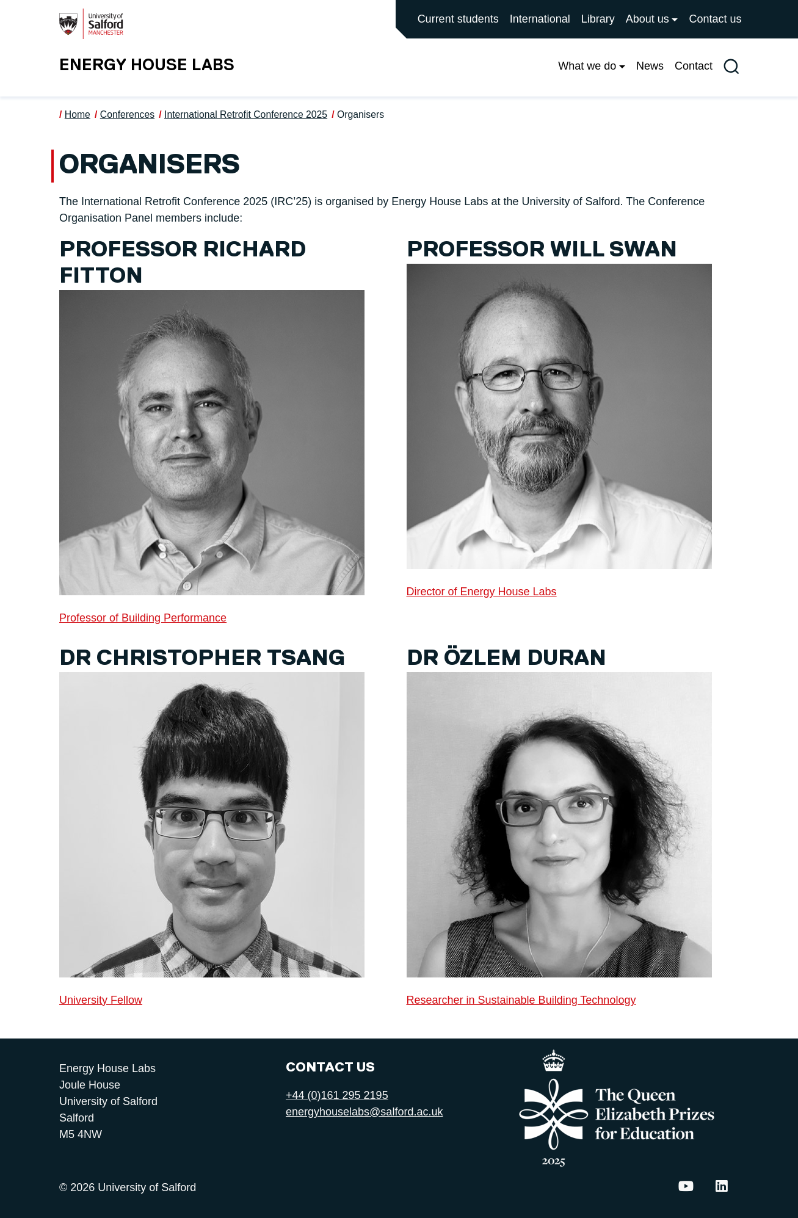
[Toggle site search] (731, 66)
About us (647, 19)
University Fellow (100, 1000)
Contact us (715, 19)
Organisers (360, 114)
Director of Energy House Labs (482, 591)
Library (598, 19)
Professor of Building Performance (143, 618)
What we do (587, 66)
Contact (694, 66)
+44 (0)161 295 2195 (337, 1095)
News (650, 66)
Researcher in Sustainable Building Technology (521, 1000)
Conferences (127, 114)
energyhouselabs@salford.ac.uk (364, 1112)
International (540, 19)
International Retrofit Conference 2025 (245, 114)
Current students (458, 19)
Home (77, 114)
